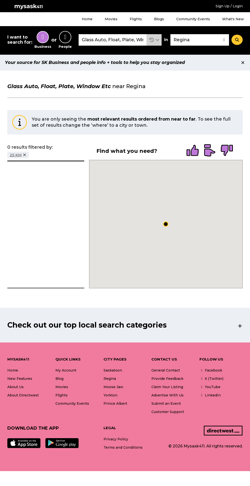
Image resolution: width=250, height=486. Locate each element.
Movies (111, 19)
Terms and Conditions (123, 447)
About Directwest (23, 395)
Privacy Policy (116, 439)
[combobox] (112, 40)
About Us (15, 387)
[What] (112, 40)
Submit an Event (166, 403)
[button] (154, 40)
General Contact (165, 370)
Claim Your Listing (167, 387)
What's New (233, 19)
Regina (110, 378)
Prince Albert (115, 403)
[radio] (192, 151)
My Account (65, 370)
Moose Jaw (113, 387)
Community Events (193, 19)
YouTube (209, 387)
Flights (136, 19)
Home (87, 19)
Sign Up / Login (229, 6)
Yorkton (110, 395)
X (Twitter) (211, 378)
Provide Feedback (167, 378)
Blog (59, 378)
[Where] (199, 40)
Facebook (210, 370)
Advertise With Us (167, 395)
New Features (19, 378)
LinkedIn (210, 395)
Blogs (159, 19)
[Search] (237, 40)
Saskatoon (113, 370)
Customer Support (167, 412)
